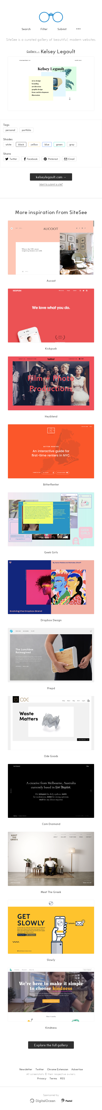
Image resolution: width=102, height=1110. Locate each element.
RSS (62, 1078)
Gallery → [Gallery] (33, 51)
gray (71, 144)
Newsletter (25, 1069)
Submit (62, 29)
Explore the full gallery (51, 1045)
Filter (44, 29)
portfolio (26, 130)
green (59, 144)
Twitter (39, 1069)
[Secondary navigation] (78, 29)
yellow (34, 144)
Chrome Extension (57, 1069)
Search (26, 29)
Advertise (77, 1069)
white (8, 144)
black (21, 144)
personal (10, 130)
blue (47, 144)
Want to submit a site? (51, 184)
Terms (53, 1078)
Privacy (41, 1078)
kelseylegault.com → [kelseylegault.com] (51, 177)
